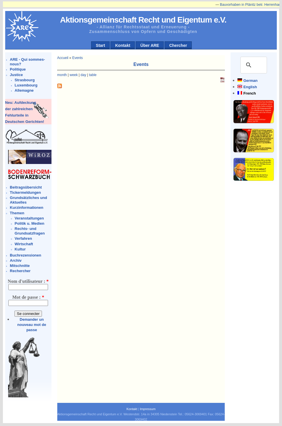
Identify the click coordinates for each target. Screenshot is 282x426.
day (83, 75)
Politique (18, 69)
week (74, 75)
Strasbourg (25, 80)
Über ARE (149, 45)
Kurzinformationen (26, 207)
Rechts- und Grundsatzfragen (30, 230)
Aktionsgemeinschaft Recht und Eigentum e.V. (143, 19)
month (62, 75)
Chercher (178, 45)
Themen (17, 213)
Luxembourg (26, 85)
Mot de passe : (28, 297)
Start (100, 45)
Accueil (63, 58)
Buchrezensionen (25, 255)
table (93, 75)
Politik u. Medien (30, 223)
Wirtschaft (24, 244)
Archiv (15, 260)
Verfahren (23, 238)
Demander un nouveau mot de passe (31, 324)
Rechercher (20, 271)
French (249, 93)
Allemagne (24, 90)
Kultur (20, 249)
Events (77, 58)
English (250, 87)
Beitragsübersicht (26, 187)
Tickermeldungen (25, 192)
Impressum (147, 409)
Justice (16, 75)
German (250, 80)
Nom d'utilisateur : (28, 281)
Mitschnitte (20, 265)
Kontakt (122, 45)
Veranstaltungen (29, 218)
